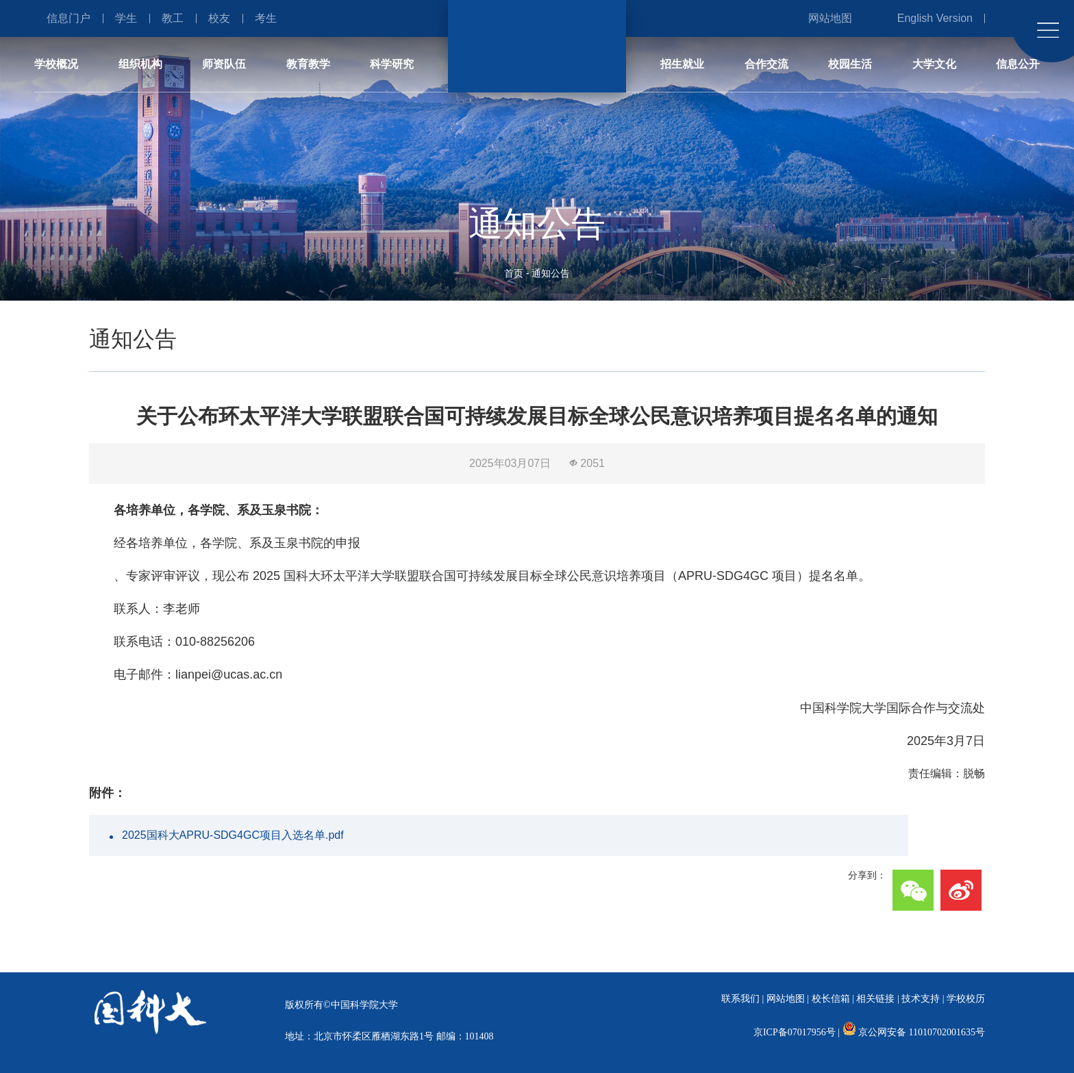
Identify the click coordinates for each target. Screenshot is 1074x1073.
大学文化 (934, 64)
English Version (935, 18)
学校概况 (56, 64)
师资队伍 (224, 64)
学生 (126, 18)
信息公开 (1018, 64)
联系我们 (740, 999)
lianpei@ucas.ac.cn (228, 674)
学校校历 (966, 999)
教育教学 (308, 64)
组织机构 (140, 64)
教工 (173, 18)
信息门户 (68, 18)
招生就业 (682, 64)
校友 (219, 18)
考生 (266, 18)
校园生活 (850, 64)
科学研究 (392, 64)
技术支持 (920, 999)
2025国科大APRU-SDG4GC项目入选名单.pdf (233, 835)
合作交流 (766, 64)
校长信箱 (831, 999)
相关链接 (875, 999)
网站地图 (830, 18)
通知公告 (551, 273)
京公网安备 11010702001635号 (921, 1032)
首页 (513, 273)
